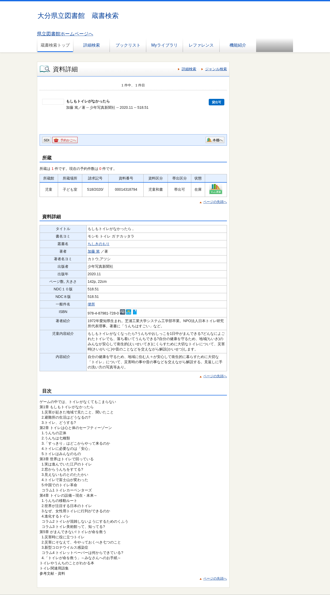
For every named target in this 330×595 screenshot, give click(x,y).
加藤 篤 (94, 251)
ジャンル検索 (216, 69)
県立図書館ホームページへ (65, 33)
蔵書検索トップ (55, 45)
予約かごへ (68, 140)
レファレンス (201, 45)
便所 (91, 304)
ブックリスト (128, 45)
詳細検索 (91, 45)
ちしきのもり (99, 244)
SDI (46, 140)
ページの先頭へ (215, 202)
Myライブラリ (164, 45)
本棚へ (218, 140)
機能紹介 (238, 45)
